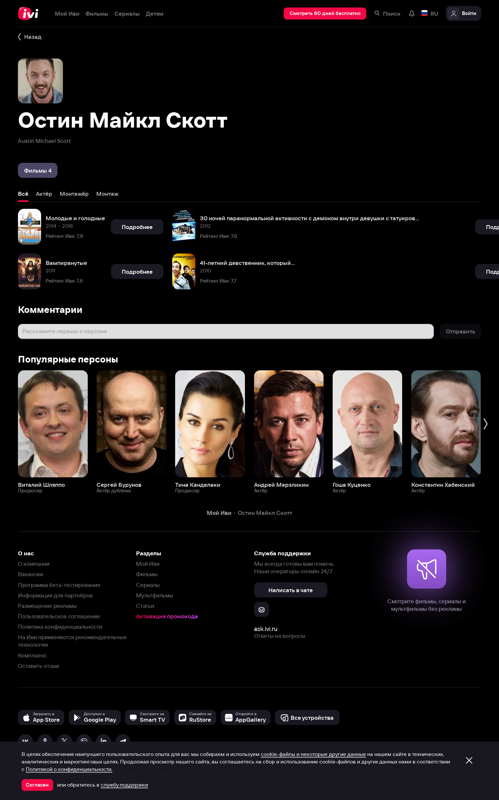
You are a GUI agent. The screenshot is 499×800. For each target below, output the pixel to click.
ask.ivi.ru (266, 628)
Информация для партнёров (55, 595)
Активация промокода (167, 616)
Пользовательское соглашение (59, 616)
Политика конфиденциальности (60, 626)
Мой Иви (147, 564)
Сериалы (148, 585)
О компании (34, 564)
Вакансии (30, 574)
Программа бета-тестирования (59, 585)
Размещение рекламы (47, 606)
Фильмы (147, 574)
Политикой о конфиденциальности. (69, 769)
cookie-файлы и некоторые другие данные (313, 754)
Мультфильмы (154, 595)
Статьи (145, 606)
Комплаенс (32, 655)
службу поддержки (124, 785)
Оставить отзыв (38, 666)
